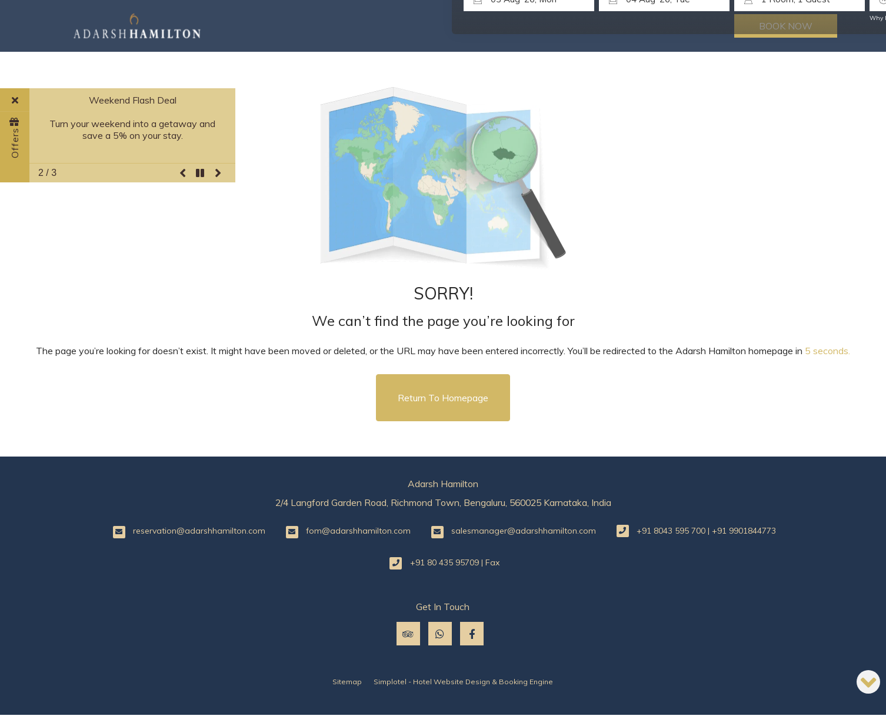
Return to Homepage (443, 398)
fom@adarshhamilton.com (358, 530)
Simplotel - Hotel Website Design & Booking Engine (463, 681)
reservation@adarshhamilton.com (199, 530)
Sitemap (347, 681)
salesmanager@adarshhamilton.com (523, 530)
